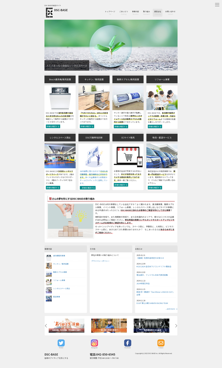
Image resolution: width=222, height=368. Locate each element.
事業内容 (135, 12)
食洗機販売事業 (55, 255)
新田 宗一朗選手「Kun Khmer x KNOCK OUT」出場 (155, 293)
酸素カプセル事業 (56, 272)
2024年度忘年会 (143, 283)
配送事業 (53, 297)
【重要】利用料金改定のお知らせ (150, 258)
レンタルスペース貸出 (58, 288)
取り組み (146, 12)
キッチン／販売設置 (57, 264)
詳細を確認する (53, 126)
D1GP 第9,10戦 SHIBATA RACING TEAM (152, 303)
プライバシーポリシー (100, 261)
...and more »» (172, 308)
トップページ (110, 12)
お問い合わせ (170, 12)
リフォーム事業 (55, 280)
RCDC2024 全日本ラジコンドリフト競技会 (153, 266)
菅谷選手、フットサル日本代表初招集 (152, 275)
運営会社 (157, 12)
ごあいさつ (123, 12)
